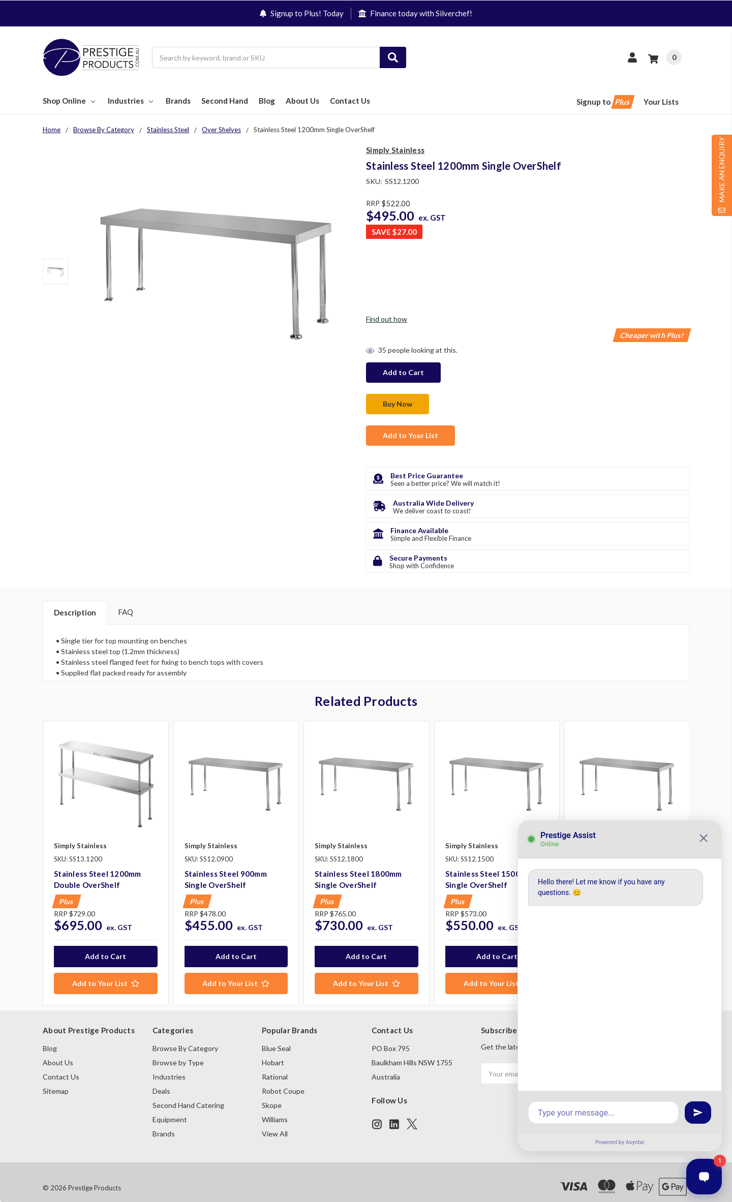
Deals (161, 1079)
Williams (275, 1107)
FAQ (125, 600)
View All (275, 1122)
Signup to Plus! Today (302, 13)
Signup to (604, 102)
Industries (131, 101)
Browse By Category (185, 1036)
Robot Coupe (283, 1079)
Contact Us (350, 101)
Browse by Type (178, 1050)
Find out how (386, 319)
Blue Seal (276, 1036)
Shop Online (70, 101)
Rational (275, 1065)
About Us (302, 101)
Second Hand (224, 101)
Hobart (273, 1050)
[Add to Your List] (106, 971)
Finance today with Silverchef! (415, 13)
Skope (272, 1093)
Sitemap (56, 1079)
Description (75, 600)
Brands (178, 101)
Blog (267, 101)
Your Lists (661, 102)
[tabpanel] (105, 851)
